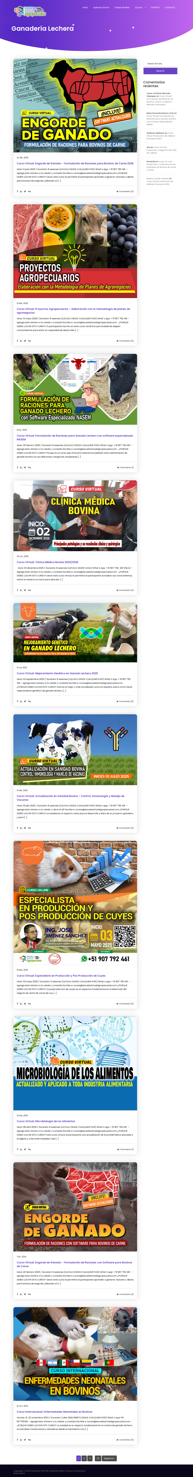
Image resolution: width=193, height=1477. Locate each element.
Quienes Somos (101, 7)
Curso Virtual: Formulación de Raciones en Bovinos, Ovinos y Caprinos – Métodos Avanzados (160, 100)
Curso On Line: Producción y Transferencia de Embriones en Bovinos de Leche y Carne (161, 165)
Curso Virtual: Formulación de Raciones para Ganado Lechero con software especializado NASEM (161, 120)
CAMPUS (155, 7)
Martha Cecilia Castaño (158, 178)
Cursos (138, 7)
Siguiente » (109, 1458)
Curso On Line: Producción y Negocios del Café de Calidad (162, 150)
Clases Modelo (122, 7)
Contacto (170, 7)
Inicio (85, 7)
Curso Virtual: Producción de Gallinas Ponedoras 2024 (161, 136)
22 (98, 1458)
